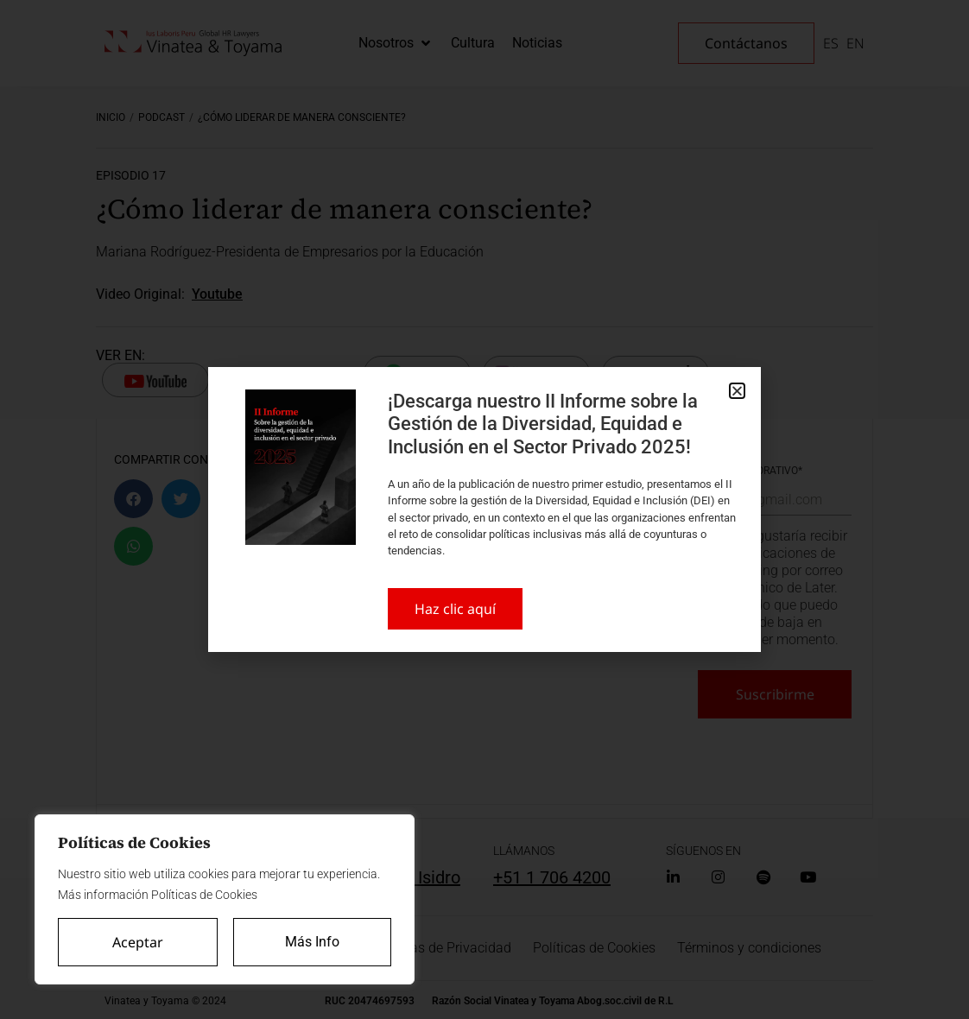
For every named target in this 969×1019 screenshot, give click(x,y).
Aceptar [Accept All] (137, 942)
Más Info (312, 942)
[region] (225, 899)
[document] (484, 509)
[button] (737, 390)
